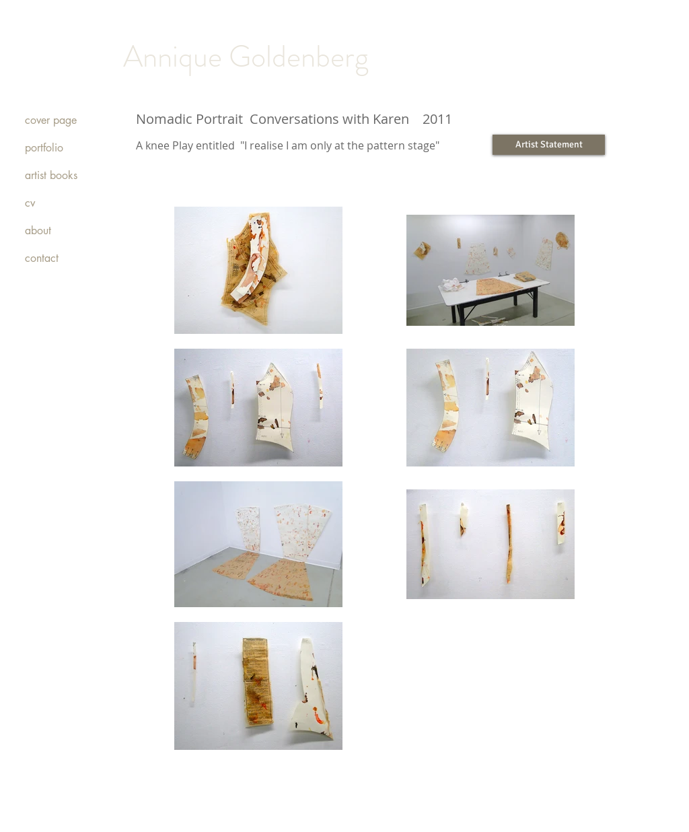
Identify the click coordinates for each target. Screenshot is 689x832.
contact (42, 258)
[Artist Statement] (549, 145)
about (38, 230)
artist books (51, 175)
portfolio (44, 148)
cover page (51, 120)
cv (30, 203)
